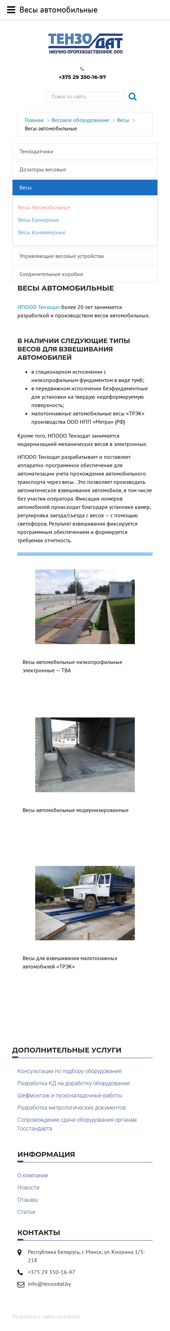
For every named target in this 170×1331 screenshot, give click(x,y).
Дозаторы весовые (43, 169)
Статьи (26, 1212)
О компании (32, 1175)
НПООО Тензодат (38, 306)
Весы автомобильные (44, 207)
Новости (28, 1187)
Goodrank (68, 1316)
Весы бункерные (38, 219)
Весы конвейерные (41, 232)
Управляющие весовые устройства (62, 255)
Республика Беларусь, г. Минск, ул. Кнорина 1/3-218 (86, 1256)
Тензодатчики (36, 151)
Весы (26, 187)
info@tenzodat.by (49, 1283)
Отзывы (27, 1199)
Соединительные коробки (51, 273)
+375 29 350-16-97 (82, 73)
